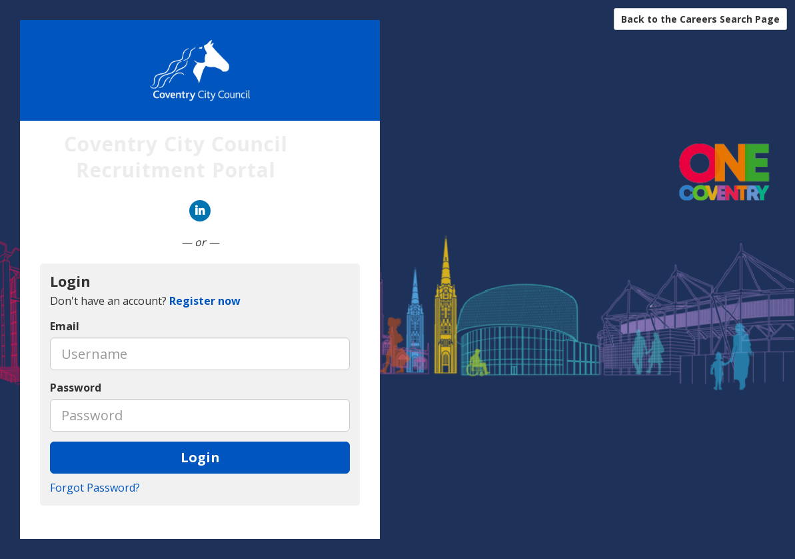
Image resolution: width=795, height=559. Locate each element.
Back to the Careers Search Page (700, 19)
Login (200, 457)
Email (64, 326)
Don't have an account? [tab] (145, 301)
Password (75, 387)
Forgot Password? (95, 487)
